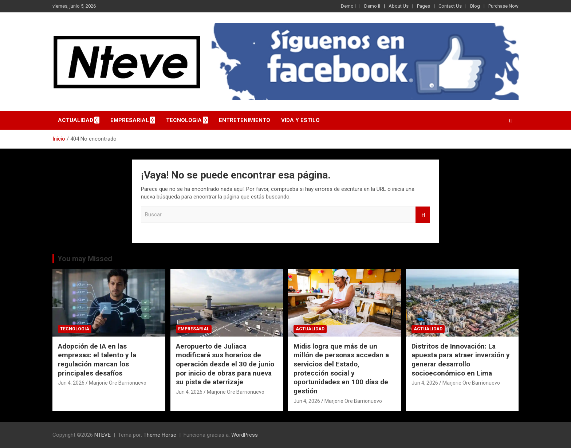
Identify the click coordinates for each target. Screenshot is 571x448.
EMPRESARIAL (129, 120)
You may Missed (85, 258)
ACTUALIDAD (75, 120)
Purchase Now (503, 6)
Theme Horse (159, 435)
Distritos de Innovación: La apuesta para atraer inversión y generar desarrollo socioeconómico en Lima (460, 359)
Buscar (423, 215)
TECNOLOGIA (184, 120)
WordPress (244, 435)
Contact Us (450, 6)
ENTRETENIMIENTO (244, 120)
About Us (399, 6)
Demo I (348, 6)
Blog (475, 6)
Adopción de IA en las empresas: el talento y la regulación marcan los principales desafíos (97, 359)
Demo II (372, 6)
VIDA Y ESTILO (300, 120)
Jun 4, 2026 (71, 383)
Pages (423, 6)
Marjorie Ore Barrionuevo (117, 383)
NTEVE (102, 435)
